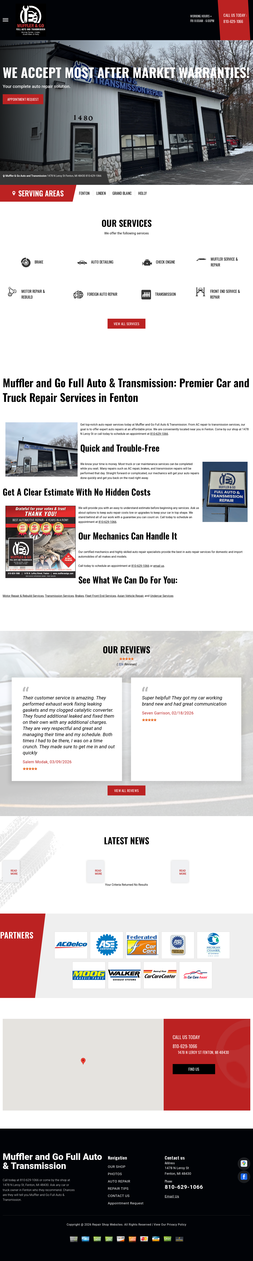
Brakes (79, 596)
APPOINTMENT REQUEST (23, 99)
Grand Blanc (122, 193)
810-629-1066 (233, 21)
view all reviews (126, 790)
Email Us (172, 1196)
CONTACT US (119, 1196)
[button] (83, 1061)
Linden (101, 193)
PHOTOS (115, 1174)
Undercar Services (161, 596)
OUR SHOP (117, 1167)
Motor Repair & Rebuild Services (23, 596)
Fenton (84, 193)
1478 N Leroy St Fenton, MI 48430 (66, 175)
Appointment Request (126, 1203)
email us (158, 566)
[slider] (126, 658)
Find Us (193, 1069)
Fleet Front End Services (100, 596)
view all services (126, 323)
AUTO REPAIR (119, 1181)
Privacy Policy (176, 1224)
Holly (142, 193)
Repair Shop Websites (107, 1224)
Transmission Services (59, 596)
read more (14, 872)
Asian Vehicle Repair (130, 596)
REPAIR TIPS (118, 1188)
